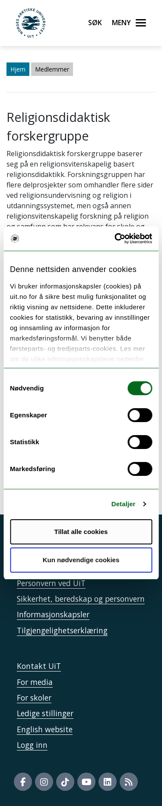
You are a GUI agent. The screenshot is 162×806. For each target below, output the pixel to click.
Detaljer (123, 504)
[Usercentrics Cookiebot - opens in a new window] (115, 238)
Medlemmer (52, 69)
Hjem (17, 69)
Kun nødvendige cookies (81, 560)
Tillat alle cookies (81, 531)
